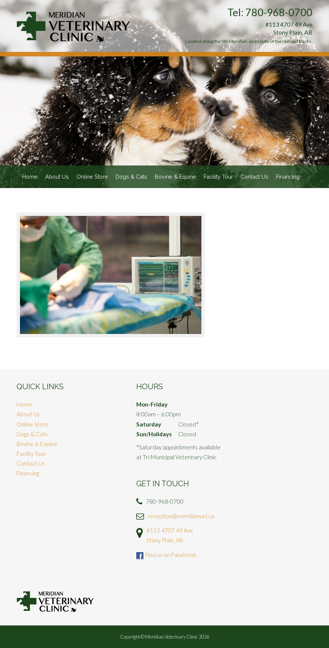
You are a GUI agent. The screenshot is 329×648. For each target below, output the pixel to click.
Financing (288, 176)
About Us (57, 176)
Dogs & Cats (131, 176)
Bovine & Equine (175, 176)
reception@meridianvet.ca (181, 516)
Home (30, 176)
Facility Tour (218, 176)
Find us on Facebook (170, 554)
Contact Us (254, 176)
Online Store (92, 176)
